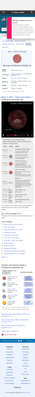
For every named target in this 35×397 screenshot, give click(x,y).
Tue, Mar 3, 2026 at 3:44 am (19, 78)
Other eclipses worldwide (9, 331)
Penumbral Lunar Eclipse (11, 235)
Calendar (25, 354)
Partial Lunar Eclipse (10, 232)
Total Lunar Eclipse (16, 70)
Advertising (9, 372)
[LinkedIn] (17, 391)
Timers (25, 363)
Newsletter (9, 363)
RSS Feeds (25, 374)
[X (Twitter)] (14, 391)
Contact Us (30, 341)
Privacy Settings (9, 383)
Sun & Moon (25, 360)
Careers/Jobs (9, 352)
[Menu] (3, 12)
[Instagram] (20, 391)
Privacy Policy (9, 380)
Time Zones (25, 352)
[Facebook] (11, 391)
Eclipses (28, 44)
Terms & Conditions (9, 378)
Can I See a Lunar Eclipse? (12, 237)
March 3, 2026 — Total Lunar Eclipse (16, 97)
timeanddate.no (25, 380)
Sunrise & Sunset (20, 41)
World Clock (25, 349)
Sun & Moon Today (7, 41)
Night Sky (5, 47)
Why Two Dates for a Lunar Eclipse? (14, 253)
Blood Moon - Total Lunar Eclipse (13, 240)
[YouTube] (23, 391)
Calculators (25, 366)
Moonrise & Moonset (8, 44)
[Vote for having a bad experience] (21, 341)
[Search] (32, 12)
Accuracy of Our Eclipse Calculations (14, 251)
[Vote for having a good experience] (19, 341)
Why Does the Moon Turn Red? (13, 230)
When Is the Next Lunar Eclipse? (13, 224)
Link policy (9, 369)
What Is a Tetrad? (9, 245)
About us (9, 349)
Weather (25, 357)
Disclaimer (9, 375)
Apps (25, 371)
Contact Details (9, 357)
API (25, 368)
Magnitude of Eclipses (10, 248)
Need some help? (10, 334)
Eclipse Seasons (9, 243)
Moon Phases (20, 44)
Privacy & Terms (26, 392)
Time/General (5, 35)
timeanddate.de (25, 383)
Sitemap (9, 360)
